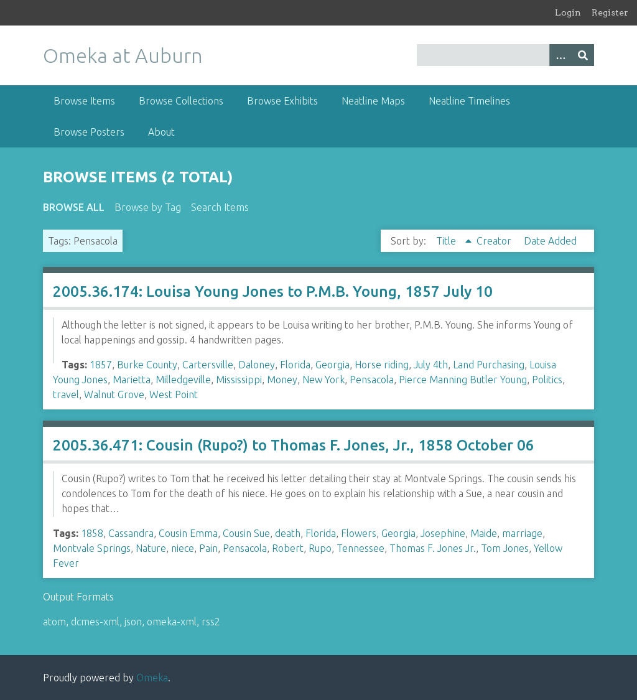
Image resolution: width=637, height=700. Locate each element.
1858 (92, 533)
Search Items (220, 207)
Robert (288, 548)
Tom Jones (505, 548)
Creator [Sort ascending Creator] (495, 240)
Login (568, 12)
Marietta (132, 379)
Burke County (147, 364)
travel (66, 394)
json (133, 621)
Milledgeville (183, 379)
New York (323, 379)
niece (182, 548)
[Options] (560, 55)
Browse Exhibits (282, 100)
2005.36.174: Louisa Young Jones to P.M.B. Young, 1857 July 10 (273, 291)
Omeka (152, 677)
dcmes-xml (95, 621)
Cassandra (131, 533)
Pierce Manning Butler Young (463, 379)
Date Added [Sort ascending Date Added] (550, 240)
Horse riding (382, 364)
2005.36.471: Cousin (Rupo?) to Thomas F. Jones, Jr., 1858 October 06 (293, 445)
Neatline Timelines (469, 100)
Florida (295, 364)
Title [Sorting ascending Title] (447, 240)
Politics (547, 379)
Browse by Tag (147, 207)
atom (54, 621)
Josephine (443, 533)
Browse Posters (88, 132)
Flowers (358, 533)
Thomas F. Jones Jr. (432, 548)
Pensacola (372, 379)
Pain (208, 548)
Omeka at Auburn (123, 55)
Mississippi (239, 379)
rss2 (211, 621)
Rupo (320, 548)
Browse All (74, 207)
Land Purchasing (488, 364)
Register (610, 12)
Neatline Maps (373, 100)
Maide (483, 533)
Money (282, 379)
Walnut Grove (114, 394)
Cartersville (207, 364)
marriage (522, 533)
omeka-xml (172, 621)
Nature (151, 548)
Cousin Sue (246, 533)
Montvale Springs (92, 548)
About (161, 132)
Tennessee (360, 548)
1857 (101, 364)
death (287, 533)
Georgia (332, 364)
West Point (173, 394)
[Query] (505, 55)
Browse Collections (181, 100)
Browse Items (84, 100)
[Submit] (583, 55)
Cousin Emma (188, 533)
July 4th (431, 364)
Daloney (256, 364)
